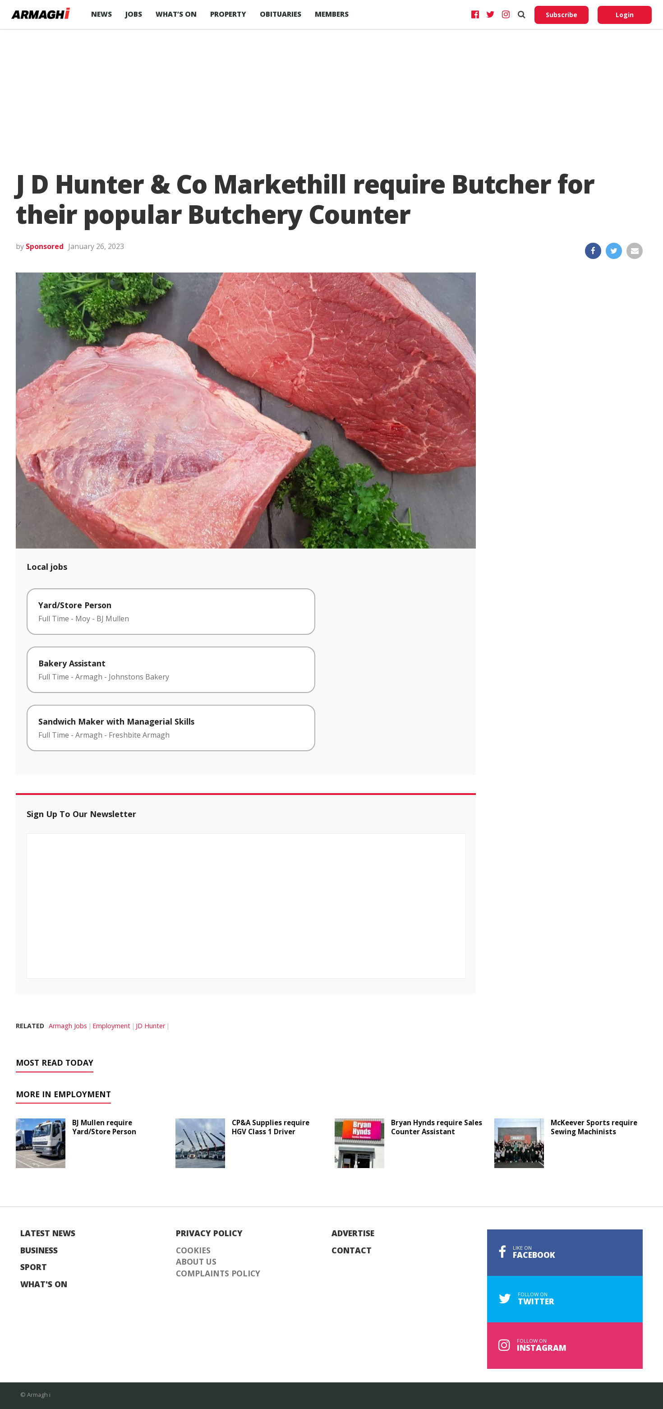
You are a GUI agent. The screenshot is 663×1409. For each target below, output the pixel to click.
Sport (33, 1267)
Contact (352, 1251)
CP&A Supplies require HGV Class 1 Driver (270, 1127)
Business (39, 1251)
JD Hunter (150, 1025)
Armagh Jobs (68, 1025)
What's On (43, 1284)
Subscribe (561, 14)
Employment (111, 1025)
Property (228, 13)
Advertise (353, 1233)
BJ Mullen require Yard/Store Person (104, 1127)
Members (332, 13)
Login (625, 14)
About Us (196, 1262)
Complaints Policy (218, 1274)
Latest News (47, 1233)
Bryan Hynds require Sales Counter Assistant (436, 1127)
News (101, 13)
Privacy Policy (209, 1233)
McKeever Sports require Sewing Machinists (594, 1127)
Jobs (133, 13)
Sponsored (45, 246)
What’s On (176, 13)
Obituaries (280, 13)
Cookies (193, 1251)
